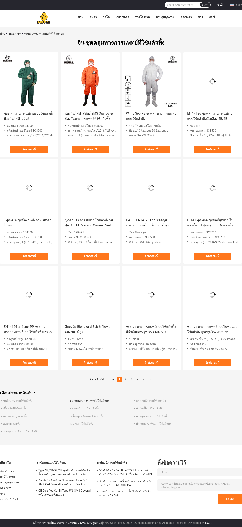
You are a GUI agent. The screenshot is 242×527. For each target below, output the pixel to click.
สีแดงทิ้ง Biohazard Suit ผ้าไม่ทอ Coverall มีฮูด (88, 329)
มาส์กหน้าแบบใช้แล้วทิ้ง (151, 400)
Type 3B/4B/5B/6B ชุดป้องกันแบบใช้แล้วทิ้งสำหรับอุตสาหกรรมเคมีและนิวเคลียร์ (64, 472)
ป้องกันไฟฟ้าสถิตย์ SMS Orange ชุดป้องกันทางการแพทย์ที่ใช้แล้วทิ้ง (89, 116)
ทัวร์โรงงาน (142, 17)
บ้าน (80, 17)
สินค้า (93, 17)
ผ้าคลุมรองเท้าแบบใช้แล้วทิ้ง (153, 423)
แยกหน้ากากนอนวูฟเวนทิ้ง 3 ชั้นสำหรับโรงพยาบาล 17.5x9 (125, 493)
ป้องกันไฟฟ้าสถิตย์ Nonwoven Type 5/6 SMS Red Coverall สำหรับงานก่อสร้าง (62, 482)
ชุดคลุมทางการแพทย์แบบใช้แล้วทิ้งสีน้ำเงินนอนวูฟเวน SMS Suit (151, 329)
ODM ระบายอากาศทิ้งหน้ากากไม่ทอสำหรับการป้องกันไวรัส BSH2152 (125, 483)
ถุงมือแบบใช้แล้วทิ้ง (81, 423)
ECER (208, 522)
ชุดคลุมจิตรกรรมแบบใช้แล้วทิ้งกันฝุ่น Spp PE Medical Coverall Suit (89, 222)
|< (107, 379)
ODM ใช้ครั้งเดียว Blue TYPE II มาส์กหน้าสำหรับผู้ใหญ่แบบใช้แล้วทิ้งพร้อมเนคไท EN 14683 (125, 473)
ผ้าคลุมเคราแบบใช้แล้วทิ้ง (152, 416)
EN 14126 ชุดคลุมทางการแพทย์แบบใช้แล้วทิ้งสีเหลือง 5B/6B (209, 116)
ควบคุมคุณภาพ (165, 17)
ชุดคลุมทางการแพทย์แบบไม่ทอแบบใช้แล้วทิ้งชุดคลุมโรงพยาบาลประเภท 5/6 (212, 330)
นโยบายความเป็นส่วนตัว (48, 522)
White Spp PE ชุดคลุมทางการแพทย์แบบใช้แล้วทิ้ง (151, 116)
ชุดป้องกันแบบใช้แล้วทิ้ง (18, 400)
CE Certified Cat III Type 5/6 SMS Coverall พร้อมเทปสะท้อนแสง (64, 492)
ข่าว (200, 17)
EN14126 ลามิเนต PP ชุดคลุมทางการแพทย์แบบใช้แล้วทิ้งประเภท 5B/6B (29, 330)
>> (144, 379)
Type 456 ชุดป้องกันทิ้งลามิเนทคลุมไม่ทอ (29, 222)
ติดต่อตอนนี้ (29, 149)
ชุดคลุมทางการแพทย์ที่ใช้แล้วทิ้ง (89, 400)
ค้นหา (205, 4)
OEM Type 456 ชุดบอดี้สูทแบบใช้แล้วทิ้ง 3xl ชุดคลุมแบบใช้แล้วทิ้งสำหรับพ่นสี (210, 223)
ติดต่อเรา (186, 17)
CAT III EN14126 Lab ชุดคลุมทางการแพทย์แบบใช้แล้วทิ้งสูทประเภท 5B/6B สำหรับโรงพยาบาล (150, 223)
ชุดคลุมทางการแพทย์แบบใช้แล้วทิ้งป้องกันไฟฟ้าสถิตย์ (29, 116)
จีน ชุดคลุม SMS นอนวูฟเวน (83, 522)
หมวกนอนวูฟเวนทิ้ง (15, 416)
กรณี (212, 17)
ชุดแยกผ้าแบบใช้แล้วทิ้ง (84, 408)
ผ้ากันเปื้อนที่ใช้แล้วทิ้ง (149, 408)
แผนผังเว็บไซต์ (9, 499)
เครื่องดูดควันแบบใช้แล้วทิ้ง (86, 416)
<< (113, 379)
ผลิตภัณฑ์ (15, 33)
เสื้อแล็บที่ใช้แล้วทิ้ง (15, 408)
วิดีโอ (106, 17)
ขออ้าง (221, 4)
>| (150, 379)
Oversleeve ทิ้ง (12, 423)
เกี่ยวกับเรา (122, 17)
